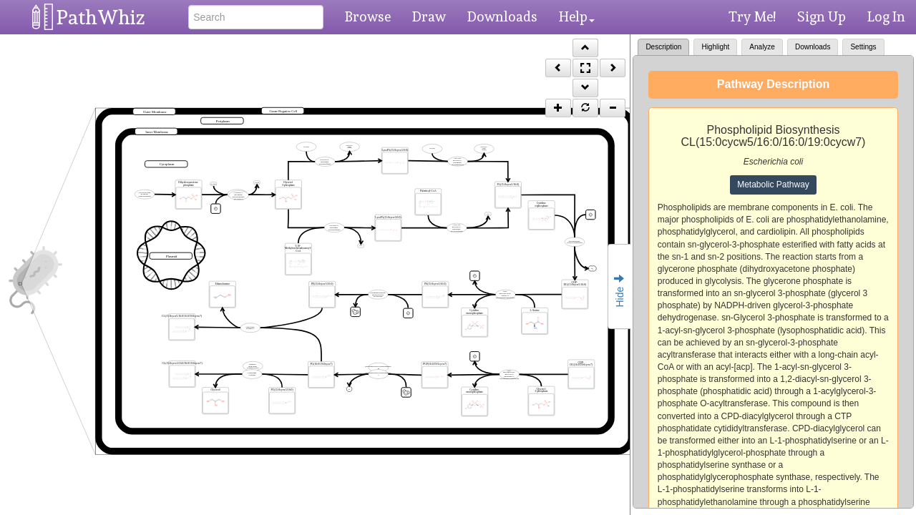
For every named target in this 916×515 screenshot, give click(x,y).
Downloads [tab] (812, 47)
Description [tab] (663, 47)
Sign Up (821, 16)
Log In (886, 16)
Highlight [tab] (715, 47)
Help (577, 16)
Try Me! (752, 16)
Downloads (502, 16)
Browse (368, 16)
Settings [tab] (863, 47)
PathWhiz (101, 17)
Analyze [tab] (762, 47)
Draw (429, 16)
